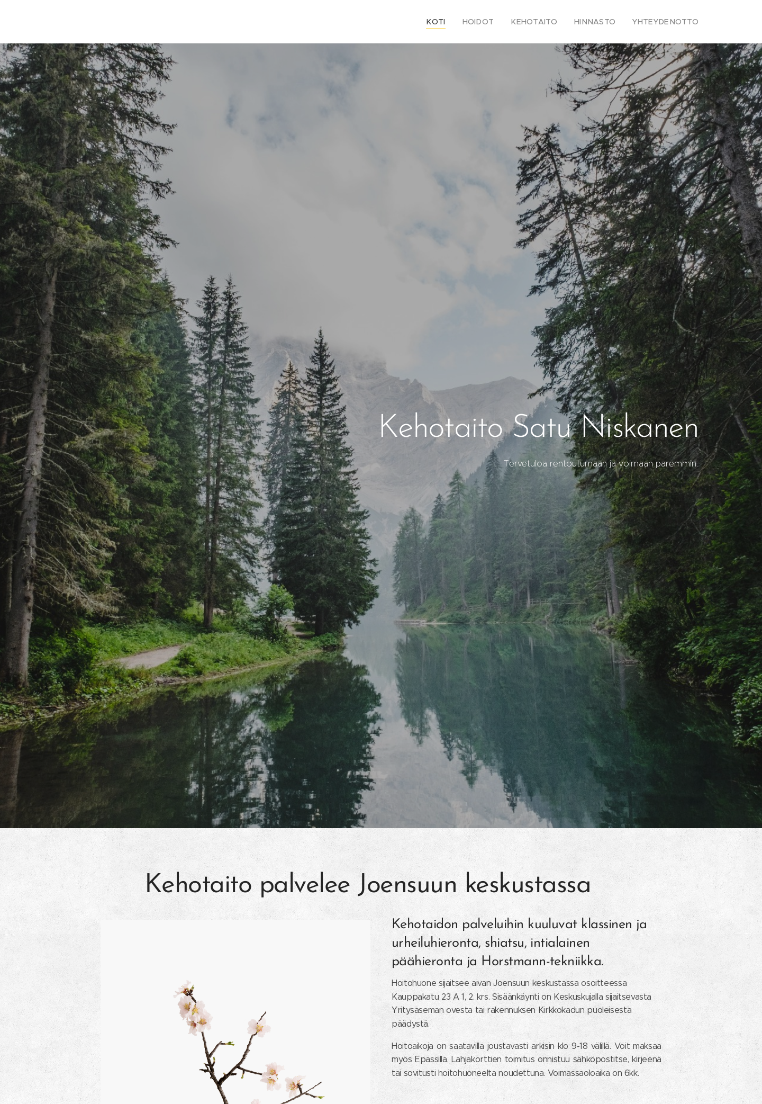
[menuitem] (457, 21)
